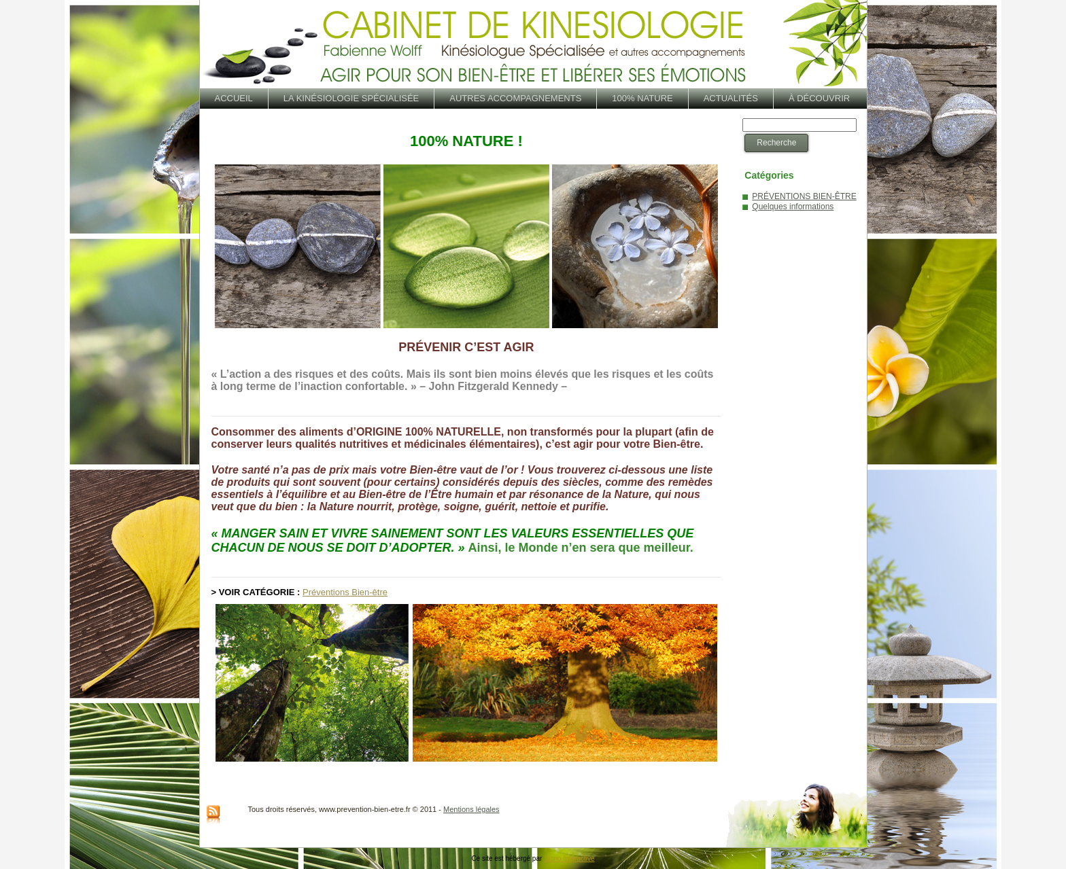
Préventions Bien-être (345, 592)
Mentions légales (471, 809)
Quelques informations (792, 206)
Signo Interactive (569, 858)
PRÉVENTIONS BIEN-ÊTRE (804, 196)
